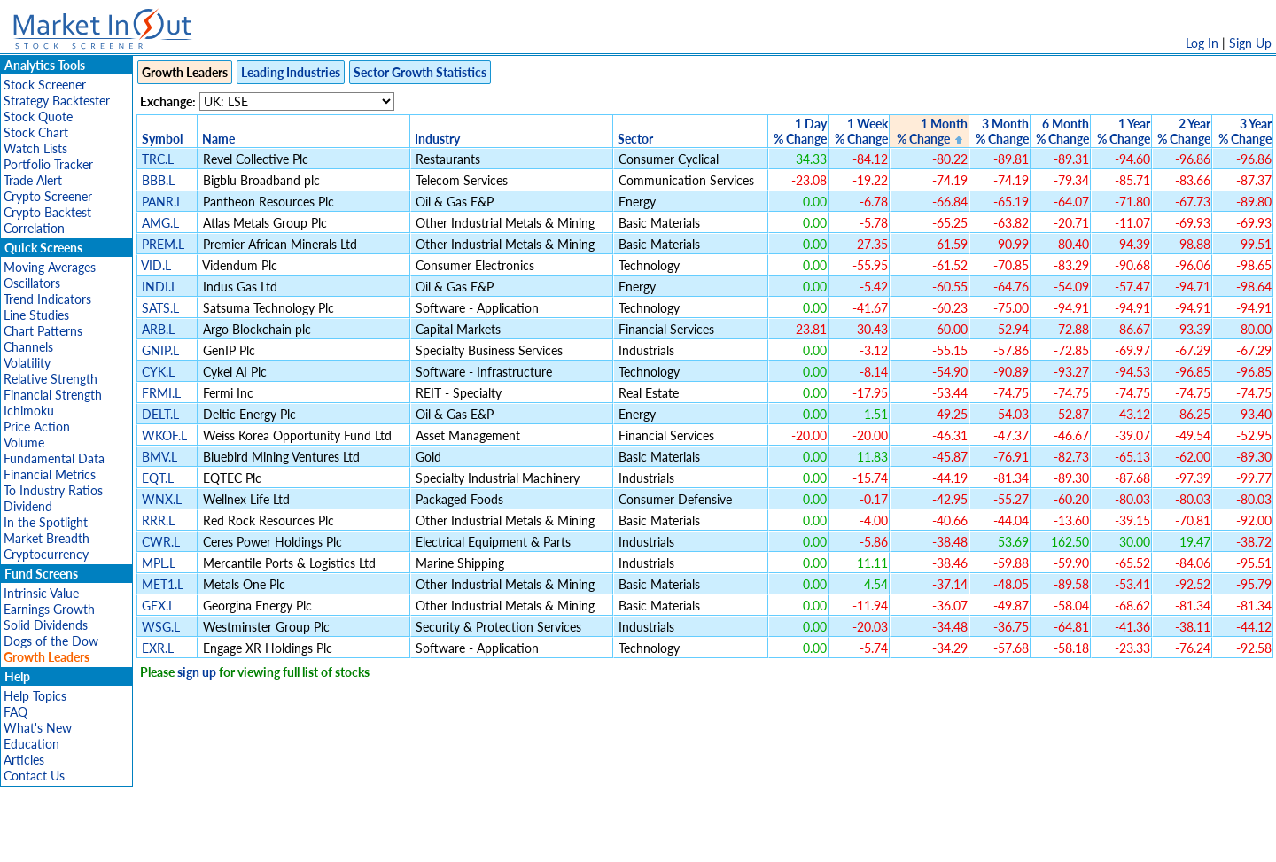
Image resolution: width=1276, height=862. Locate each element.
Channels (28, 346)
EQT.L (158, 477)
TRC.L (158, 159)
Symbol (162, 138)
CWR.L (161, 541)
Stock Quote (38, 116)
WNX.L (162, 499)
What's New (38, 727)
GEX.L (158, 605)
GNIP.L (160, 350)
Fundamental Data (54, 458)
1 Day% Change (800, 131)
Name (218, 138)
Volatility (27, 362)
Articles (24, 759)
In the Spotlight (46, 522)
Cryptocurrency (46, 554)
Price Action (37, 426)
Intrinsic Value (41, 593)
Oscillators (32, 283)
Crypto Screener (48, 196)
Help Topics (35, 695)
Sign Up (1250, 42)
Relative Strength (50, 378)
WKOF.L (164, 435)
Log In (1202, 42)
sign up (196, 672)
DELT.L (160, 414)
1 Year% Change (1123, 131)
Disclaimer (435, 839)
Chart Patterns (43, 330)
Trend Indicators (47, 299)
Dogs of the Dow (51, 640)
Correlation (34, 228)
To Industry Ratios (53, 490)
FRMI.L (161, 392)
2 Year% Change (1183, 131)
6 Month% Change (1062, 131)
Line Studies (36, 314)
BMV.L (159, 456)
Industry (437, 138)
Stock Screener (45, 84)
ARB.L (158, 329)
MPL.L (158, 563)
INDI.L (159, 286)
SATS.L (160, 307)
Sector (635, 138)
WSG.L (161, 626)
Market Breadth (46, 538)
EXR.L (158, 648)
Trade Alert (33, 180)
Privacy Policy (512, 839)
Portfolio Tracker (48, 164)
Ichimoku (29, 410)
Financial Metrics (50, 474)
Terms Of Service (607, 839)
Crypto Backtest (47, 212)
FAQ (15, 711)
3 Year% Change (1245, 131)
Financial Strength (53, 394)
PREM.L (163, 244)
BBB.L (158, 180)
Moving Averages (50, 267)
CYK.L (158, 371)
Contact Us (34, 775)
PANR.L (162, 201)
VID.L (156, 265)
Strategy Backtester (57, 100)
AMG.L (160, 222)
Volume (24, 442)
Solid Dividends (46, 625)
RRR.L (158, 520)
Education (31, 743)
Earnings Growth (49, 609)
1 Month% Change (932, 131)
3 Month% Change (1002, 131)
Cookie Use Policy (713, 839)
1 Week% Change (861, 131)
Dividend (28, 506)
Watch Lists (35, 148)
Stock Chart (36, 132)
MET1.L (162, 584)
